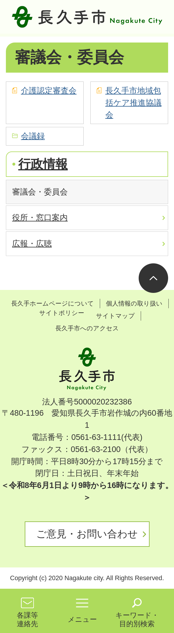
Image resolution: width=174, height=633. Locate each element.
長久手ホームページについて (52, 303)
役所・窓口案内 (40, 217)
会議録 (33, 136)
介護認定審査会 (49, 90)
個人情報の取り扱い (134, 303)
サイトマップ (115, 315)
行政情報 (43, 164)
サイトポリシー (61, 312)
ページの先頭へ (153, 278)
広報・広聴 (32, 243)
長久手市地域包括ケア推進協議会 (133, 102)
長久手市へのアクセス (87, 328)
